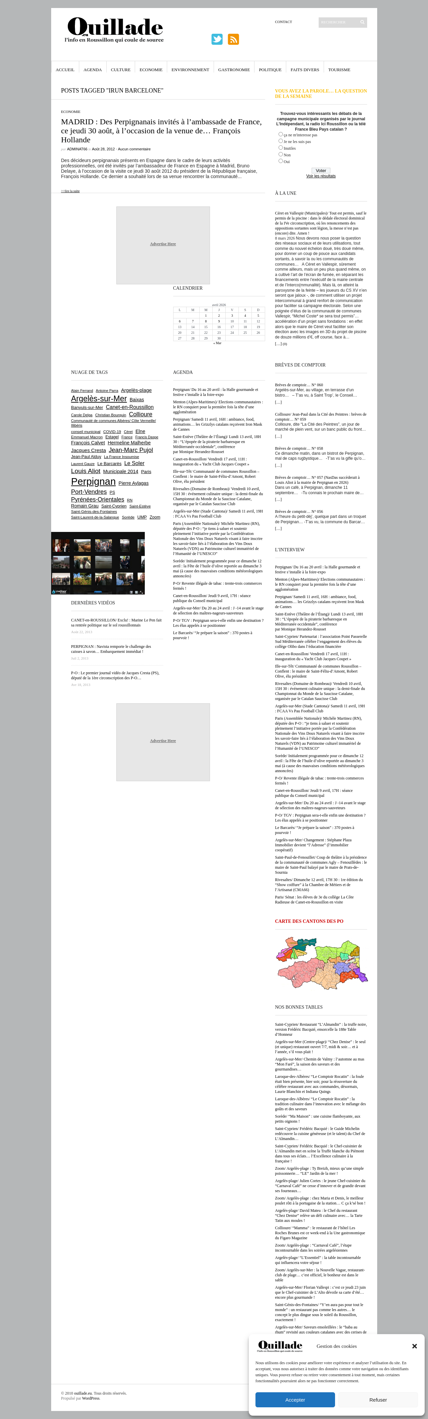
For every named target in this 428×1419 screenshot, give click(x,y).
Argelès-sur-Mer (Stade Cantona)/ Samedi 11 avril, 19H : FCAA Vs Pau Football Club (320, 708)
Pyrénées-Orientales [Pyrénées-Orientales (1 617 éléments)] (97, 499)
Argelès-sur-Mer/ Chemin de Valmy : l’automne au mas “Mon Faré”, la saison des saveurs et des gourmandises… (319, 1064)
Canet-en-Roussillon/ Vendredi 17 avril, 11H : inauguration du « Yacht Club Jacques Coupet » (313, 656)
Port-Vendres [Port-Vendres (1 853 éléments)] (89, 491)
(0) (285, 344)
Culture (121, 69)
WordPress (91, 1398)
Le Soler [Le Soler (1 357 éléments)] (134, 463)
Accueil (65, 69)
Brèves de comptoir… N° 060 (299, 385)
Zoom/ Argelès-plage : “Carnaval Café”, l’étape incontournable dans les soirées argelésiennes (313, 1248)
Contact (283, 22)
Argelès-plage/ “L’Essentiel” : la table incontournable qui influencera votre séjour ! (318, 1260)
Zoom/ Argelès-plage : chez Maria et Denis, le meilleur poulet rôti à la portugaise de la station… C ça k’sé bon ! (320, 1200)
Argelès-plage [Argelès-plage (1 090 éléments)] (136, 390)
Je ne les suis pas (297, 141)
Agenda (93, 69)
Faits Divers (305, 69)
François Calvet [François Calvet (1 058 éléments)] (88, 442)
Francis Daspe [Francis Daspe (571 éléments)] (146, 437)
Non (287, 155)
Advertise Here (163, 244)
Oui (287, 161)
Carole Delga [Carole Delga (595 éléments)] (82, 415)
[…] (278, 343)
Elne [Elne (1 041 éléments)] (140, 431)
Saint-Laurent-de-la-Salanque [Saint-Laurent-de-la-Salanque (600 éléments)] (95, 517)
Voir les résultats (321, 176)
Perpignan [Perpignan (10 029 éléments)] (93, 481)
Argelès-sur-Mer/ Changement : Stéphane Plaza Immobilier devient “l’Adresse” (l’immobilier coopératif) (313, 845)
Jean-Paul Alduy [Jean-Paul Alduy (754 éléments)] (86, 456)
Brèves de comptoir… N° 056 (299, 511)
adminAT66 (77, 149)
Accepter (295, 1400)
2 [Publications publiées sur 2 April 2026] (219, 315)
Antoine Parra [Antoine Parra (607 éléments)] (107, 391)
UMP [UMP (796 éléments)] (142, 517)
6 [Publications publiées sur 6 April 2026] (180, 321)
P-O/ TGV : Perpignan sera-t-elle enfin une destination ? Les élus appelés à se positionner (320, 818)
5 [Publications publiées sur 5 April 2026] (258, 315)
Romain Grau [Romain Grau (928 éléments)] (85, 506)
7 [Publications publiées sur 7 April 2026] (193, 321)
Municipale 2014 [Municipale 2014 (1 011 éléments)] (120, 471)
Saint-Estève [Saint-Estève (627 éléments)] (140, 506)
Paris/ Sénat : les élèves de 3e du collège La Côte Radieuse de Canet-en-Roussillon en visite (314, 899)
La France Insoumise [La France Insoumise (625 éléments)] (121, 457)
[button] (414, 1346)
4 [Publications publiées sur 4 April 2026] (245, 315)
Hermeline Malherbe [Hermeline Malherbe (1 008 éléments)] (129, 442)
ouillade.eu (83, 1393)
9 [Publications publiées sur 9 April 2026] (219, 321)
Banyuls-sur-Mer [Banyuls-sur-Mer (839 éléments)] (87, 407)
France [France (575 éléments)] (126, 437)
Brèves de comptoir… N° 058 (299, 448)
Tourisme (339, 69)
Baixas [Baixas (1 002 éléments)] (137, 399)
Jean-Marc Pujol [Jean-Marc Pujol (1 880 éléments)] (131, 449)
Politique (270, 69)
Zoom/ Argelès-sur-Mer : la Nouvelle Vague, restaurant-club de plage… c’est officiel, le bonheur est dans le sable (320, 1275)
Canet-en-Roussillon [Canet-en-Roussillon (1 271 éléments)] (130, 407)
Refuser (378, 1400)
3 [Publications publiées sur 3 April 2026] (232, 315)
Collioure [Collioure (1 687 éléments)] (140, 414)
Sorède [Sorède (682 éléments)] (128, 517)
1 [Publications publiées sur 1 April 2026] (206, 315)
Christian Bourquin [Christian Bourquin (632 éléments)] (110, 415)
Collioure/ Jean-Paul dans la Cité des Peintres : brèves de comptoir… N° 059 (321, 417)
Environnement (190, 69)
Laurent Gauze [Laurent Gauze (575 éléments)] (83, 464)
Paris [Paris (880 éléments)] (146, 471)
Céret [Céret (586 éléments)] (128, 432)
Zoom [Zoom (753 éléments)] (154, 517)
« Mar (217, 343)
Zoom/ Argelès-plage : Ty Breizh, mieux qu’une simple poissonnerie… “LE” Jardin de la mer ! (319, 1171)
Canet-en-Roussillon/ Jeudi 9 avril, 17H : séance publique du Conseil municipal (314, 793)
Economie (151, 69)
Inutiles (290, 148)
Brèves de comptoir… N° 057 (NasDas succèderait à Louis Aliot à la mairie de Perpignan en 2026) (317, 480)
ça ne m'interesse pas (300, 135)
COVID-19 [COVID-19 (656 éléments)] (112, 432)
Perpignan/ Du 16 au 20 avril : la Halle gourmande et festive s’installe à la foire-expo (317, 569)
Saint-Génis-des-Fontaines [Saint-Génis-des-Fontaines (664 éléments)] (94, 512)
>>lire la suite (70, 191)
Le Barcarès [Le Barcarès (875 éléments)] (109, 463)
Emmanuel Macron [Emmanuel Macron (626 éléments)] (87, 437)
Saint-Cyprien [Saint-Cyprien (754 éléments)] (114, 506)
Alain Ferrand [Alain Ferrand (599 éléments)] (82, 391)
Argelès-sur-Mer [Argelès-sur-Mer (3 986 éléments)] (99, 398)
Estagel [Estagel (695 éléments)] (112, 437)
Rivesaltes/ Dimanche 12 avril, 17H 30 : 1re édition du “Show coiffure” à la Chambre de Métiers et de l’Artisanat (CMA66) (319, 884)
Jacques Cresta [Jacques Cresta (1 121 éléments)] (88, 450)
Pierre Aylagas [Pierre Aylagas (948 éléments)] (134, 483)
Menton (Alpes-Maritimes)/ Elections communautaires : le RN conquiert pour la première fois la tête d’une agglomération (320, 584)
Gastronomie (234, 69)
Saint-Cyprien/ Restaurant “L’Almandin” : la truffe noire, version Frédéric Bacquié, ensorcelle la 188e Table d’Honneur (321, 1029)
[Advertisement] (93, 326)
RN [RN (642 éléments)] (129, 500)
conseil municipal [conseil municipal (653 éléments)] (86, 432)
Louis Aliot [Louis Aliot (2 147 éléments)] (86, 470)
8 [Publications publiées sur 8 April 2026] (206, 321)
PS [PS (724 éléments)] (112, 492)
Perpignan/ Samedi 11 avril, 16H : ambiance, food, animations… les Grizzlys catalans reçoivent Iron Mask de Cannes (319, 601)
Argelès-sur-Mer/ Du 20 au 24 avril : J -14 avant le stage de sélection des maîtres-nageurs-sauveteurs (320, 805)
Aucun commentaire (134, 149)
